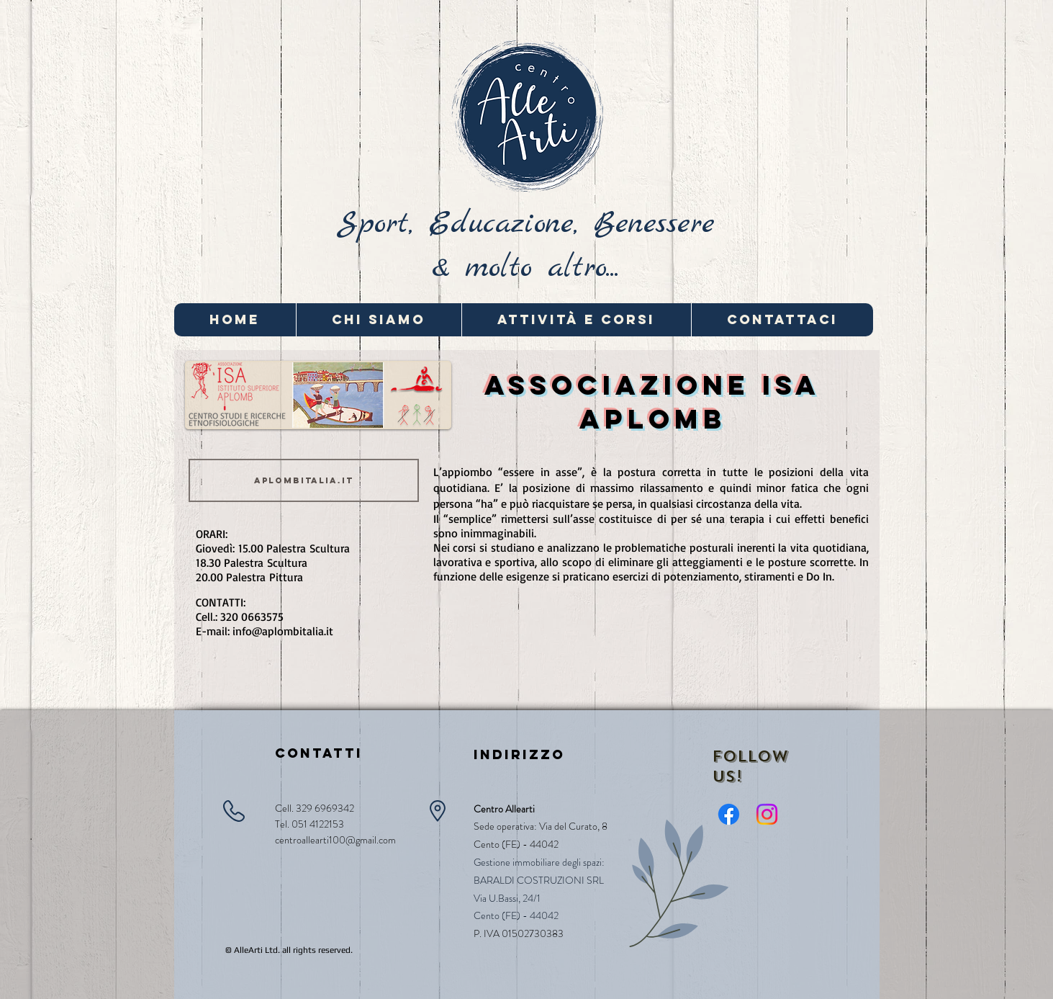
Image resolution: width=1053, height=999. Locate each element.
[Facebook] (729, 814)
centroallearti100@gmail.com (335, 840)
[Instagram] (767, 814)
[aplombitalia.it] (304, 480)
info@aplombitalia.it (282, 631)
